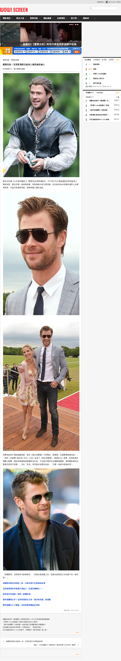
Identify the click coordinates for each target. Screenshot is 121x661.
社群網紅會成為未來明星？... (99, 115)
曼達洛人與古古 (98, 78)
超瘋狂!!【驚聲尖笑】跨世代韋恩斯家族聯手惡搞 (59, 44)
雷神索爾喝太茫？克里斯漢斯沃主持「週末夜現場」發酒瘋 (27, 599)
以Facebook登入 (113, 2)
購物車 (86, 18)
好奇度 (104, 60)
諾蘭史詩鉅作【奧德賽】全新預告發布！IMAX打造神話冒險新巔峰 (26, 619)
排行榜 (74, 18)
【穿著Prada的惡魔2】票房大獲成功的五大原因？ (21, 622)
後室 (94, 69)
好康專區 (61, 18)
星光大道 (20, 18)
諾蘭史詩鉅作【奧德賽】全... (99, 101)
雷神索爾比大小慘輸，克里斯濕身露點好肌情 (21, 605)
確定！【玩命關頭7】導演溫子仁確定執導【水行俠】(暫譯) (55, 645)
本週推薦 (99, 92)
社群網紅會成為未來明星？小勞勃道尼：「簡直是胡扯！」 (23, 627)
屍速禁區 (96, 64)
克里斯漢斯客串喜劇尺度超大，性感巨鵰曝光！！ (23, 588)
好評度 (111, 60)
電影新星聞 (15, 60)
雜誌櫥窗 (47, 18)
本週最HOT (90, 92)
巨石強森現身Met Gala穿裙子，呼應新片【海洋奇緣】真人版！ (25, 630)
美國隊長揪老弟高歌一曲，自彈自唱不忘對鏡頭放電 (24, 583)
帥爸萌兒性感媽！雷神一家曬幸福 (17, 594)
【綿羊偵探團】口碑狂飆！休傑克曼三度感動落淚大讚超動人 (24, 624)
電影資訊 (7, 18)
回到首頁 (100, 2)
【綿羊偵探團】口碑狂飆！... (99, 110)
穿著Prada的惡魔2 (100, 74)
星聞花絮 (34, 18)
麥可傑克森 (97, 83)
